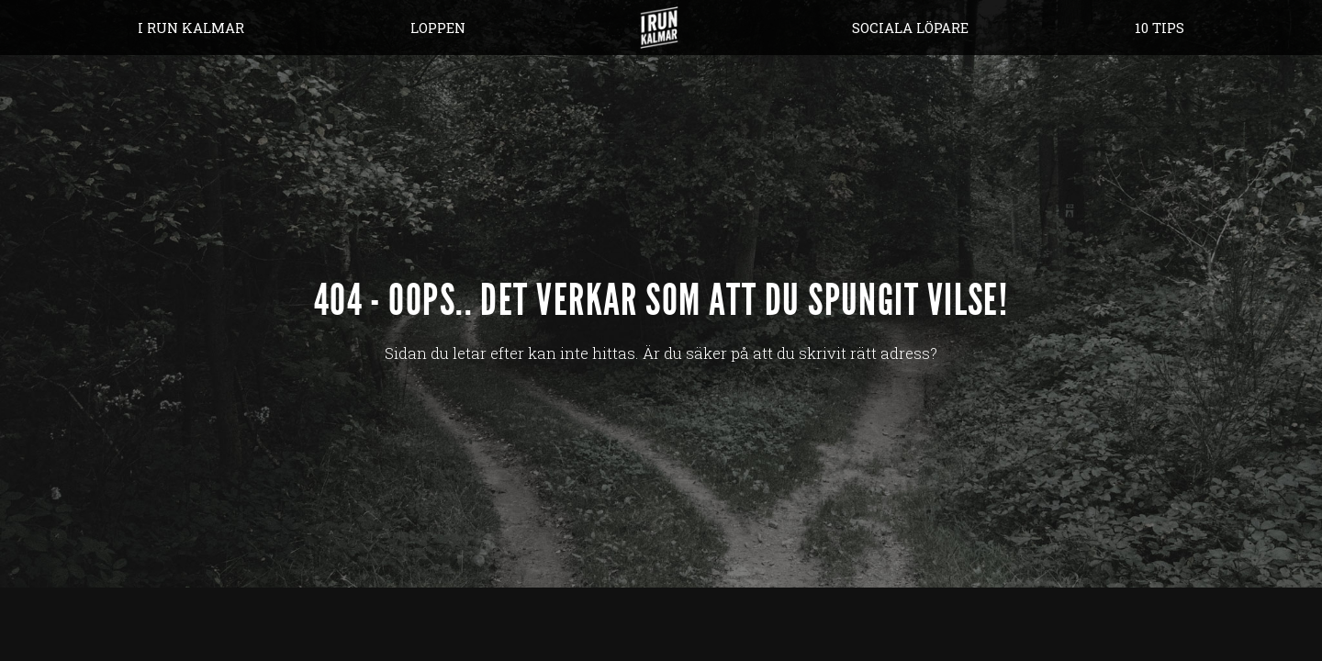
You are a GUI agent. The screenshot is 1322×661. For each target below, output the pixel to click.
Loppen (437, 27)
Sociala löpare (910, 27)
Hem (659, 27)
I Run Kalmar (191, 27)
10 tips (1159, 27)
